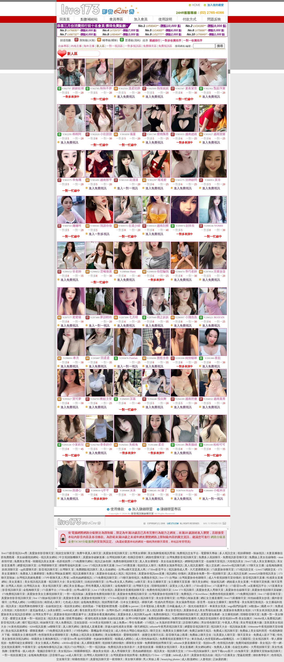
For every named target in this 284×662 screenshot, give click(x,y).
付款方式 (189, 19)
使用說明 (165, 19)
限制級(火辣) (87, 40)
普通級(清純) (133, 40)
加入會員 (141, 19)
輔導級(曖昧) (110, 40)
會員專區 (116, 19)
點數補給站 (89, 19)
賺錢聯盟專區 (171, 509)
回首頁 (64, 19)
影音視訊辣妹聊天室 (142, 513)
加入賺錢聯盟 (142, 509)
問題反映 (214, 19)
